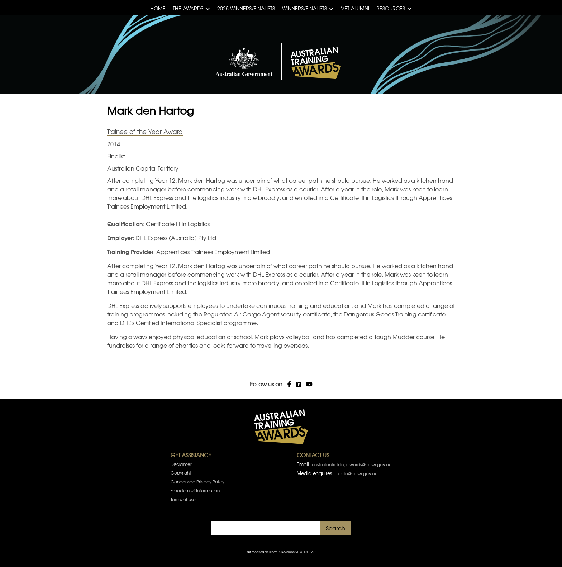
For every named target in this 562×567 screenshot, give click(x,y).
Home (158, 8)
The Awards (188, 8)
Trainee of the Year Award (145, 131)
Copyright (181, 473)
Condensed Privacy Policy (197, 481)
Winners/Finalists (304, 8)
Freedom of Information (195, 490)
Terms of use (183, 499)
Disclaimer (181, 464)
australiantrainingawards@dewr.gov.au (351, 464)
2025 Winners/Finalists (246, 8)
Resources (390, 8)
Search (335, 528)
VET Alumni (355, 8)
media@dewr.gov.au (356, 473)
